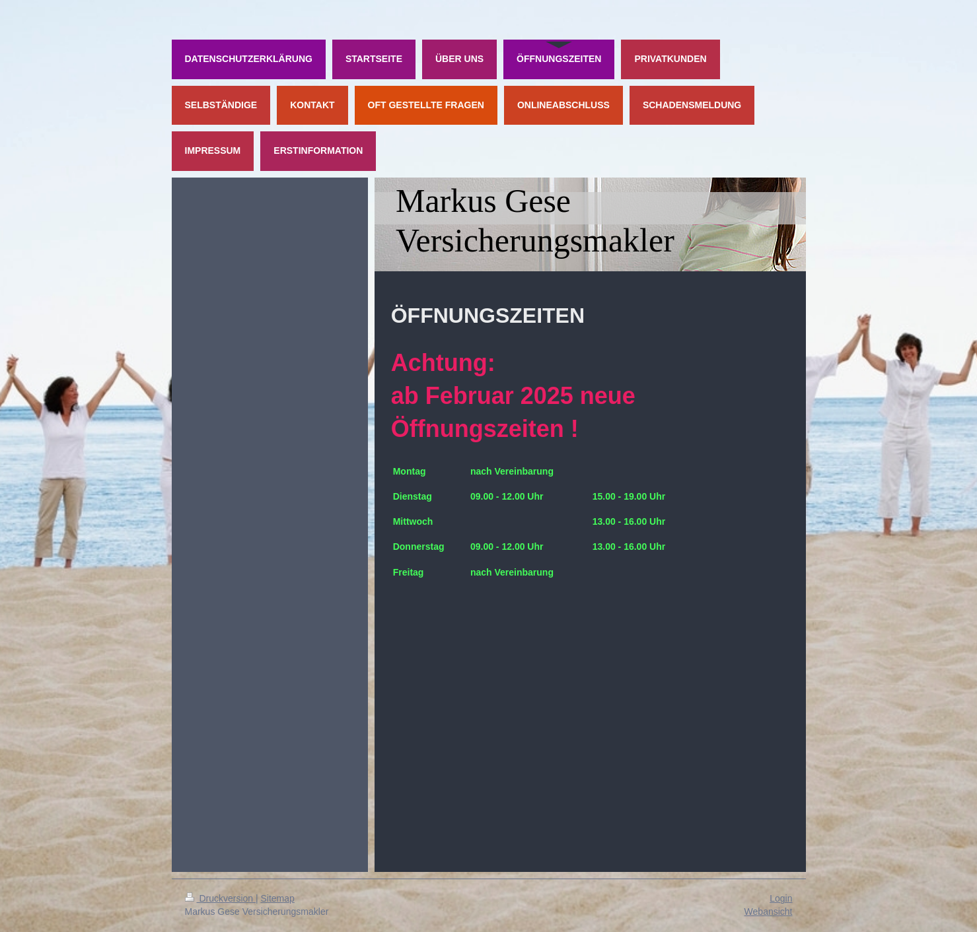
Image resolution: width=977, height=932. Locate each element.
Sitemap (278, 898)
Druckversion (220, 898)
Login (781, 898)
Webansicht (768, 911)
